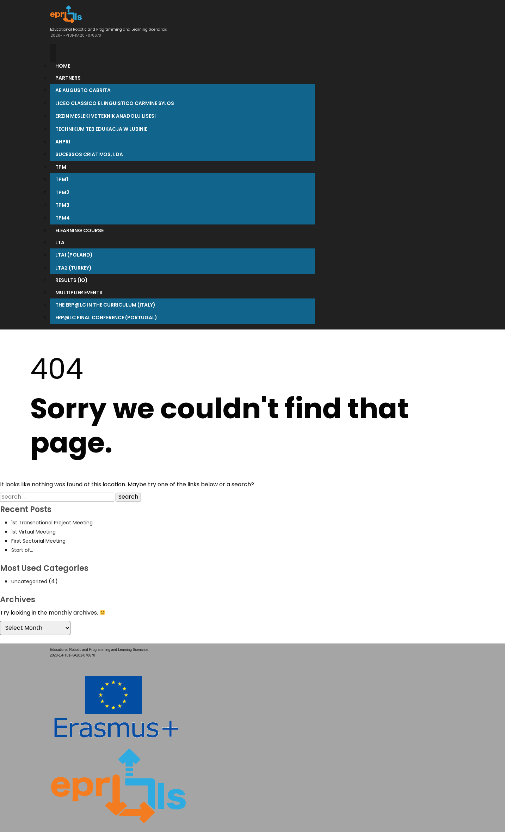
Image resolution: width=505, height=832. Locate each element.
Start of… (22, 550)
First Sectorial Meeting (38, 540)
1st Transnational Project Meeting (52, 522)
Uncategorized (29, 581)
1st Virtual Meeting (33, 531)
